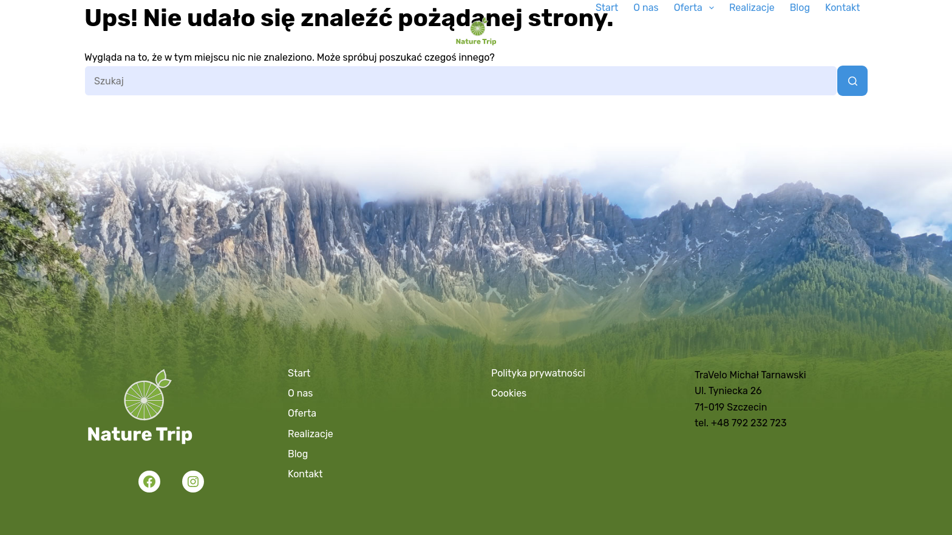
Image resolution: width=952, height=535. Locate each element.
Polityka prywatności (538, 373)
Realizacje (752, 7)
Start (607, 7)
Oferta (696, 8)
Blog (800, 7)
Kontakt (842, 7)
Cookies (508, 393)
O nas (645, 7)
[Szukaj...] (460, 81)
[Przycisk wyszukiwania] (852, 81)
